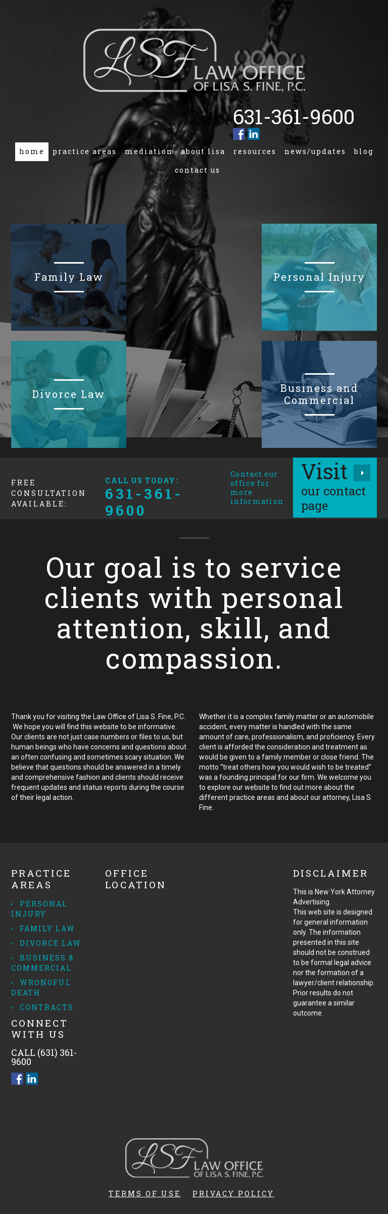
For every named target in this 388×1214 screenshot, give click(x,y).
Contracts (47, 1007)
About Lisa (203, 151)
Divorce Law (50, 943)
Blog (363, 151)
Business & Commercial (42, 963)
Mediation (149, 151)
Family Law (47, 928)
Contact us (197, 170)
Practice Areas (85, 151)
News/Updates (315, 151)
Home (31, 151)
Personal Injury (39, 909)
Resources (254, 151)
